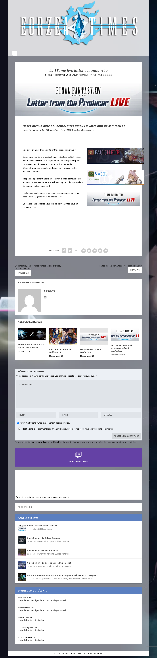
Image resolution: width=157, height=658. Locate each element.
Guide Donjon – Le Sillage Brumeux (43, 538)
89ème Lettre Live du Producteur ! (90, 351)
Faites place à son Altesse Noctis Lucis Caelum (31, 346)
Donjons (50, 541)
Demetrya (59, 74)
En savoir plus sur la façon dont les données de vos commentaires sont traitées (99, 442)
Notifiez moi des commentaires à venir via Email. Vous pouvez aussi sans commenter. (65, 428)
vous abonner (91, 428)
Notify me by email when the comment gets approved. (43, 422)
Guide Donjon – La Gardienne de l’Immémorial (49, 562)
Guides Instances (63, 541)
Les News (91, 74)
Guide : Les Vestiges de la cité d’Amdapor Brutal (43, 600)
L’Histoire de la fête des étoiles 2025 (61, 351)
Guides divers (87, 578)
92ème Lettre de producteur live (42, 525)
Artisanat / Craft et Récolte (55, 578)
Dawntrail (41, 541)
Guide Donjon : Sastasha (32, 620)
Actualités (81, 74)
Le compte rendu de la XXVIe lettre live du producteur (122, 348)
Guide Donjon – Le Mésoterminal (42, 550)
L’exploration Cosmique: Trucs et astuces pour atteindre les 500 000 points (62, 575)
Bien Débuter (74, 578)
